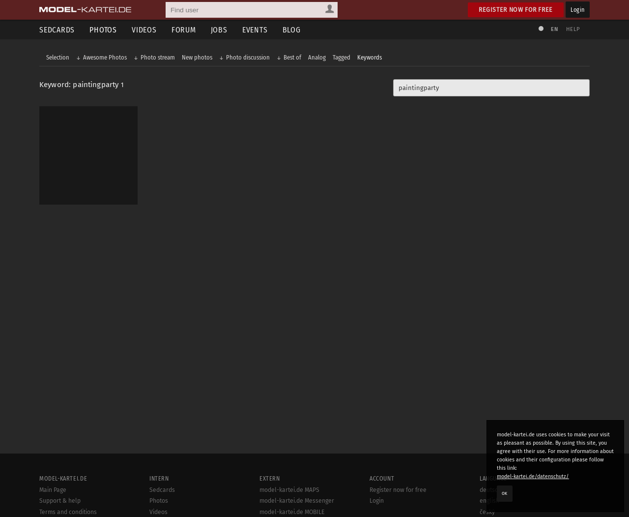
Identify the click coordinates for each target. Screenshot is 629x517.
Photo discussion (248, 57)
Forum (184, 29)
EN (554, 29)
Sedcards (57, 29)
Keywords (369, 57)
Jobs (219, 29)
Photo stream (158, 57)
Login (578, 9)
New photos (197, 57)
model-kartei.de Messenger (296, 500)
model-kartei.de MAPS (289, 490)
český (487, 512)
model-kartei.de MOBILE (292, 512)
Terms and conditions (68, 512)
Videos (144, 29)
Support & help (60, 500)
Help (573, 29)
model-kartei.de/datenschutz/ (533, 476)
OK (505, 493)
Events (255, 29)
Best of (292, 57)
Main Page (52, 490)
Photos (103, 29)
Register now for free (516, 9)
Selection (57, 57)
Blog (292, 29)
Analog (317, 57)
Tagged (341, 57)
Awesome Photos (105, 57)
